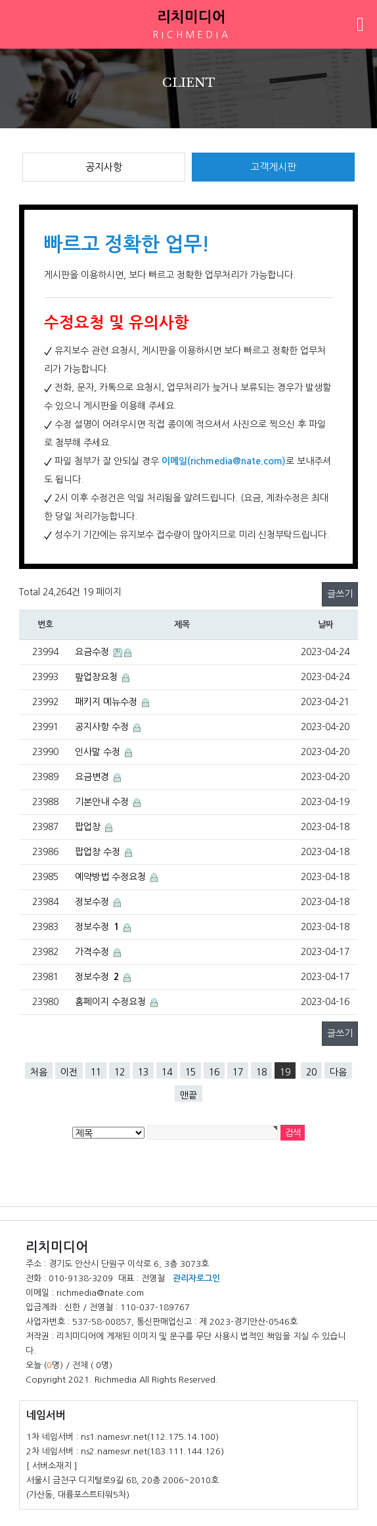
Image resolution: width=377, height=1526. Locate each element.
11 (96, 1072)
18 (261, 1072)
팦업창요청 (97, 676)
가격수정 (93, 951)
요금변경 (93, 776)
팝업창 (89, 826)
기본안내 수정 (103, 801)
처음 (38, 1072)
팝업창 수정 (99, 851)
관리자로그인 (196, 1278)
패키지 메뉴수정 (107, 701)
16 (214, 1072)
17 (238, 1072)
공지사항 (103, 167)
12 (119, 1072)
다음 (338, 1072)
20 (311, 1072)
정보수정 (93, 901)
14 (167, 1072)
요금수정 (93, 651)
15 (190, 1072)
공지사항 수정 (103, 726)
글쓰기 (340, 594)
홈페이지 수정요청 (111, 1001)
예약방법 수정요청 (111, 876)
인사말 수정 (99, 751)
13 (143, 1072)
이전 (69, 1072)
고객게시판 (273, 167)
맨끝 (188, 1095)
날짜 (325, 624)
